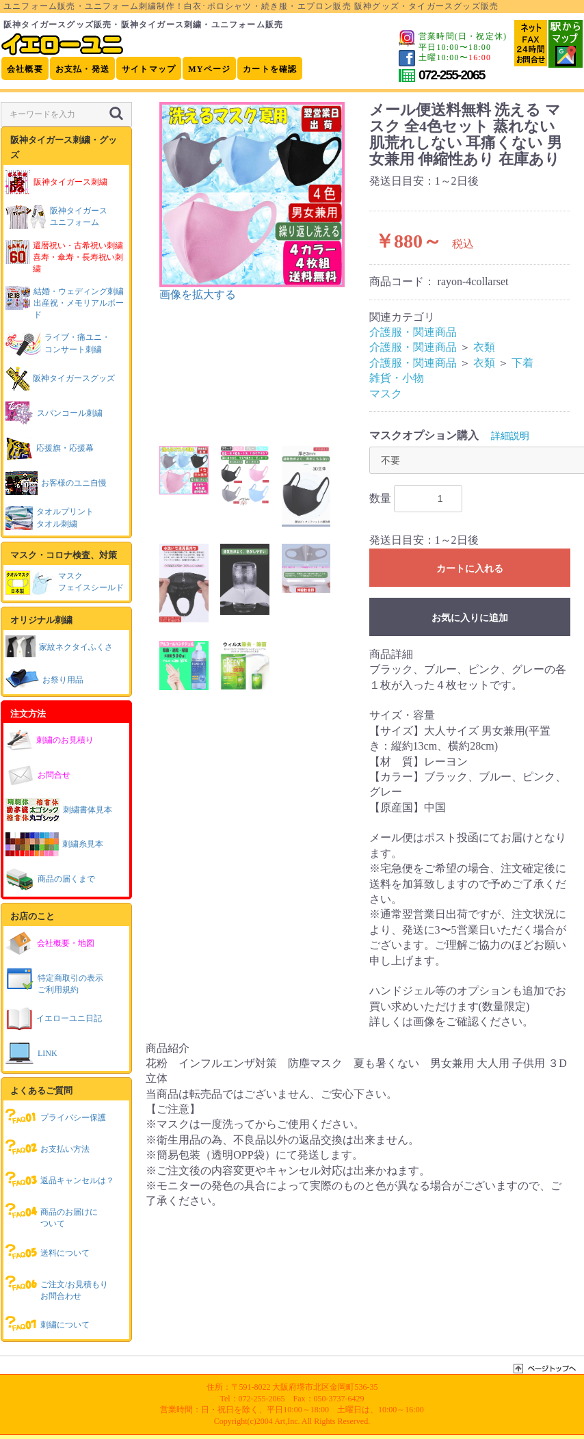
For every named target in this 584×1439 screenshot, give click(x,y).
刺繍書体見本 (58, 809)
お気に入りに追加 (470, 617)
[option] (252, 202)
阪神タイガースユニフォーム (56, 217)
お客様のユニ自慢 (56, 483)
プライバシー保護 (55, 1116)
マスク (385, 393)
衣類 (484, 347)
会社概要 (25, 69)
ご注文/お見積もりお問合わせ (56, 1287)
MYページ (209, 69)
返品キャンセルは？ (59, 1179)
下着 (522, 363)
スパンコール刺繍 (54, 413)
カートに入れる (469, 568)
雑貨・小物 (396, 378)
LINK (31, 1054)
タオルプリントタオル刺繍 (49, 518)
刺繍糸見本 (54, 844)
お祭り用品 (44, 678)
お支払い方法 (47, 1147)
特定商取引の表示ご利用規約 (54, 980)
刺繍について (47, 1323)
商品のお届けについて (51, 1214)
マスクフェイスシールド (64, 582)
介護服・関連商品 (413, 332)
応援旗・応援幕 (49, 448)
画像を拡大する (197, 294)
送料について (47, 1251)
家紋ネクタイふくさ (59, 646)
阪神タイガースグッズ (60, 379)
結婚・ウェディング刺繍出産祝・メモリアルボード (64, 302)
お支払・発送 (82, 69)
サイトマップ (149, 69)
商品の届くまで (50, 879)
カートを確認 (270, 69)
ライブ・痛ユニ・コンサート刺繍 (57, 344)
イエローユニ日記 (53, 1019)
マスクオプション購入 (424, 435)
